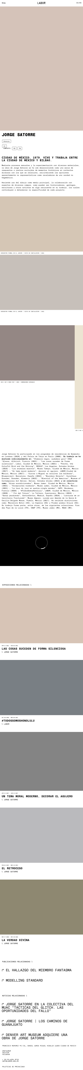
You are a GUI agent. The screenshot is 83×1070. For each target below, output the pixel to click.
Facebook (6, 1054)
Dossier (7, 141)
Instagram (6, 1051)
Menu (4, 3)
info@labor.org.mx (10, 1061)
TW (20, 148)
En (80, 3)
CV (4, 146)
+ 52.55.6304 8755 (10, 1059)
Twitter (5, 1053)
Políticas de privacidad (13, 1067)
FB (14, 148)
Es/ (77, 3)
